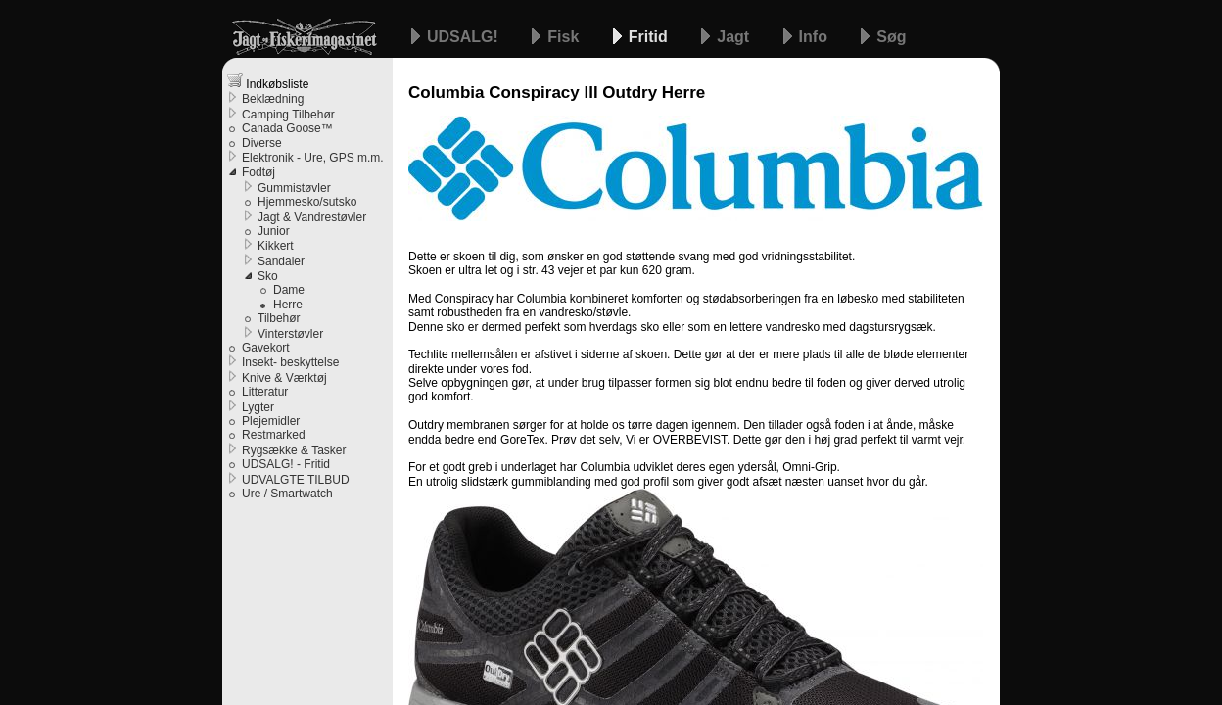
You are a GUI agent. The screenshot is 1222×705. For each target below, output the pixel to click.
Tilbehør (279, 318)
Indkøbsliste (267, 81)
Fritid (650, 36)
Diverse (262, 143)
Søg (891, 36)
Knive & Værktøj (284, 378)
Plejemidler (271, 421)
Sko (268, 276)
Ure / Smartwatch (287, 493)
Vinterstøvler (290, 334)
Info (815, 36)
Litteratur (265, 392)
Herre (288, 304)
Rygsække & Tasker (294, 450)
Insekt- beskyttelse (290, 362)
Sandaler (281, 261)
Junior (274, 231)
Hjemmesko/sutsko (307, 202)
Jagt (735, 36)
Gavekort (266, 347)
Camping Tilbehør (288, 114)
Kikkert (276, 246)
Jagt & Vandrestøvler (312, 217)
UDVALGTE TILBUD (296, 480)
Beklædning (273, 99)
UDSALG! (464, 36)
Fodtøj (258, 172)
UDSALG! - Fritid (286, 464)
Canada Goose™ (287, 128)
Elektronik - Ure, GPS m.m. (313, 157)
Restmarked (274, 435)
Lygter (258, 407)
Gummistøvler (294, 188)
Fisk (565, 36)
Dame (289, 290)
